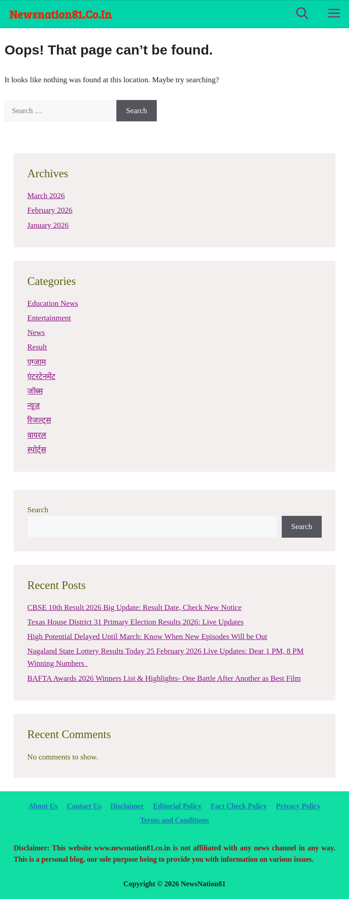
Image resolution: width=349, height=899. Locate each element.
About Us (42, 806)
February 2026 (50, 210)
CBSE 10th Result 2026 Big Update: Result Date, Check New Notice (134, 607)
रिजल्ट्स (39, 420)
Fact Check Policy (239, 806)
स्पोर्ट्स (36, 449)
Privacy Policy (298, 806)
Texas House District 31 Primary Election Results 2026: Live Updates (135, 622)
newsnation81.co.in (60, 14)
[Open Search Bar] (302, 14)
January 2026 (48, 225)
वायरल (36, 435)
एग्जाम (36, 362)
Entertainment (49, 318)
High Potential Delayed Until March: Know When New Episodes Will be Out (147, 636)
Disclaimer (127, 806)
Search (37, 509)
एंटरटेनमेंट (41, 376)
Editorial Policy (177, 806)
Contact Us (84, 806)
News (36, 332)
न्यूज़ (33, 405)
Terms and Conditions (174, 820)
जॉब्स (35, 391)
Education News (52, 303)
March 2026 (46, 195)
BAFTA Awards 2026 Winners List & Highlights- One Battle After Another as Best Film (164, 678)
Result (37, 347)
